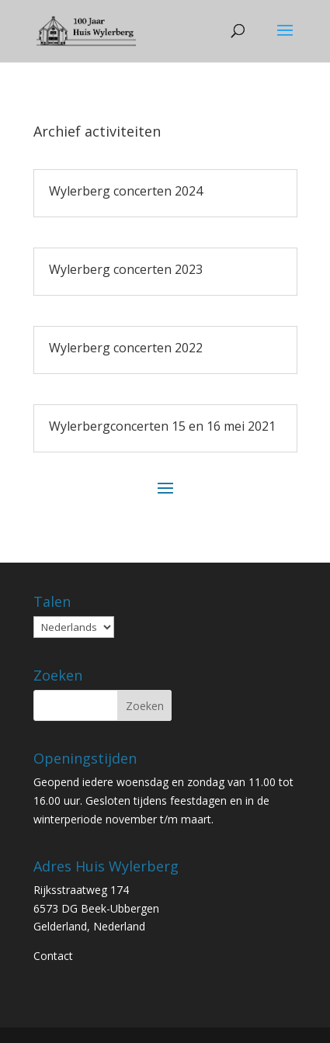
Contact (53, 955)
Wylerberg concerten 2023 (126, 269)
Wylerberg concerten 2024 (126, 190)
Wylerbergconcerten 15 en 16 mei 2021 (162, 426)
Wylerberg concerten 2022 (126, 347)
